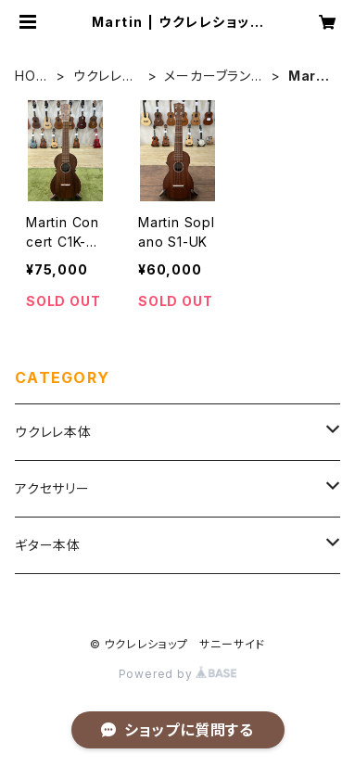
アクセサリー (52, 488)
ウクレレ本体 (104, 76)
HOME (31, 76)
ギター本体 (48, 545)
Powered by (178, 674)
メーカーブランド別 (212, 76)
